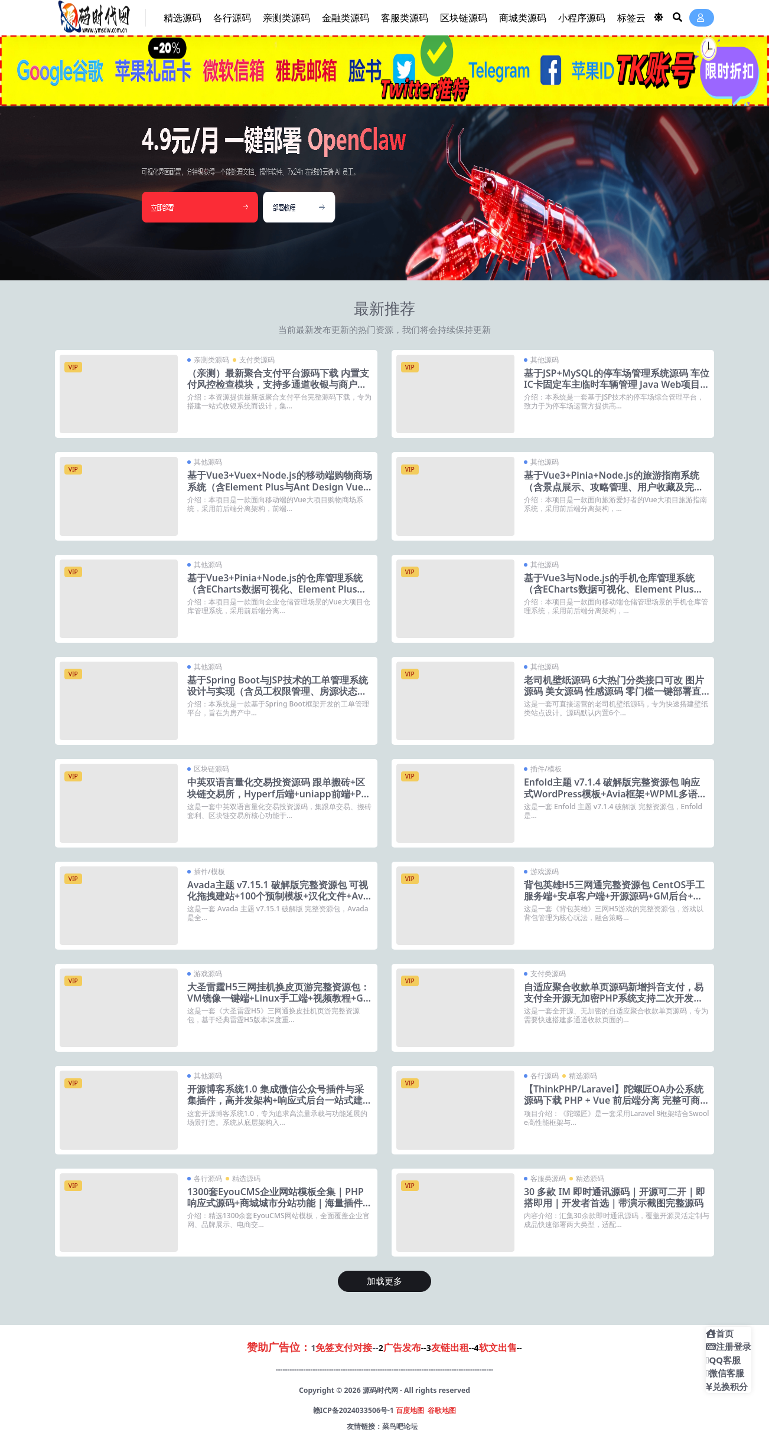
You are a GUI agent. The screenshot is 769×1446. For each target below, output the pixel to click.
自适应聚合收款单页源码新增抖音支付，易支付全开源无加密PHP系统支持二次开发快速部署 (613, 998)
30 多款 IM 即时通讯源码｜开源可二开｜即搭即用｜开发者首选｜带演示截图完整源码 (615, 1197)
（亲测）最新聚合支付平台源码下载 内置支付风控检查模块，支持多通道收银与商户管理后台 (278, 384)
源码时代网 (380, 1390)
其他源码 (544, 360)
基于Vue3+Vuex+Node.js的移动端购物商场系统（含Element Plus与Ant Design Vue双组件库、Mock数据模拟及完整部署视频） (280, 492)
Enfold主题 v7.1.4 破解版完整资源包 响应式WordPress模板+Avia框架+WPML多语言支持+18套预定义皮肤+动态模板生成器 (616, 793)
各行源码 (544, 1076)
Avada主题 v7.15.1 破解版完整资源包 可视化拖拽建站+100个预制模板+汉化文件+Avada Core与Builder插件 (278, 896)
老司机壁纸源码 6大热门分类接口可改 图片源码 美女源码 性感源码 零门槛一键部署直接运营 (614, 691)
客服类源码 (548, 1178)
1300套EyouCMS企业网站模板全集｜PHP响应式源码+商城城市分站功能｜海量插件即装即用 (279, 1203)
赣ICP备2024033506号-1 (353, 1410)
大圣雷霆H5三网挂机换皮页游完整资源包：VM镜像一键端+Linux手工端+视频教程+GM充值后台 (280, 998)
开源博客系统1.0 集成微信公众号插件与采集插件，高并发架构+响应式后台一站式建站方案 (279, 1100)
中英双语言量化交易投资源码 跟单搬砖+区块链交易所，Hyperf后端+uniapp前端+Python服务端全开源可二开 (279, 793)
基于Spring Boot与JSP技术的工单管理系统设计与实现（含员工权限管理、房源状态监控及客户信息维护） (278, 691)
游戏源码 (544, 871)
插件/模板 (546, 769)
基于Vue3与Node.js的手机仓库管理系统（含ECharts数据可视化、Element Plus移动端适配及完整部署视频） (614, 589)
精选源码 (583, 1076)
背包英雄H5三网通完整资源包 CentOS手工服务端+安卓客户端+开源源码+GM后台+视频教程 (614, 896)
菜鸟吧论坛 (400, 1426)
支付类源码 (257, 360)
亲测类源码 (211, 360)
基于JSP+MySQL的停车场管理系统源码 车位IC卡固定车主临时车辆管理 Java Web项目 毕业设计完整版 (612, 384)
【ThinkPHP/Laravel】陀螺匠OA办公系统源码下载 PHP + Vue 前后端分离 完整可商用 (614, 1100)
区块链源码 (211, 769)
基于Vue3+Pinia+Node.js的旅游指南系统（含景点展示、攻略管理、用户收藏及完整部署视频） (613, 486)
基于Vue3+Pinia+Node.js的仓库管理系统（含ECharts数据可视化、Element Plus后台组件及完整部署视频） (277, 589)
